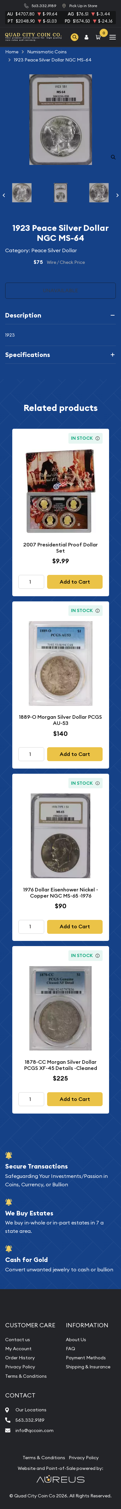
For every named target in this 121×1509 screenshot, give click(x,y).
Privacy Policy (20, 1367)
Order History (20, 1358)
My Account (18, 1349)
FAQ (70, 1349)
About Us (76, 1339)
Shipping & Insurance (88, 1367)
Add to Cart (75, 581)
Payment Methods (86, 1358)
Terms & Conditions (26, 1376)
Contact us (17, 1339)
